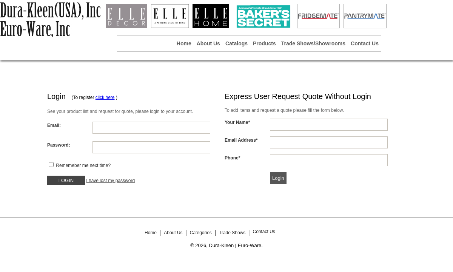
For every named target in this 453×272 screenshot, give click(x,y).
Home (184, 43)
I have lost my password (110, 180)
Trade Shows (232, 232)
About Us (208, 43)
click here (105, 97)
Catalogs (236, 43)
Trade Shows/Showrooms (313, 43)
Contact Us (365, 43)
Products (264, 43)
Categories (201, 232)
